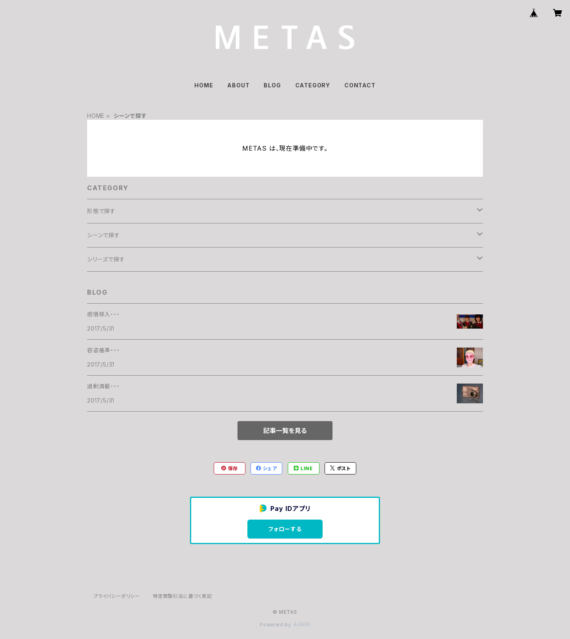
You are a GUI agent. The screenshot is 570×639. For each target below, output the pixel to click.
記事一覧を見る (285, 431)
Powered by (285, 625)
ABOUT (238, 85)
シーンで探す (103, 235)
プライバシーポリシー (116, 596)
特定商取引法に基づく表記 (182, 596)
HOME (203, 85)
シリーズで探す (106, 259)
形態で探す (101, 211)
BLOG (272, 85)
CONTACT (360, 85)
